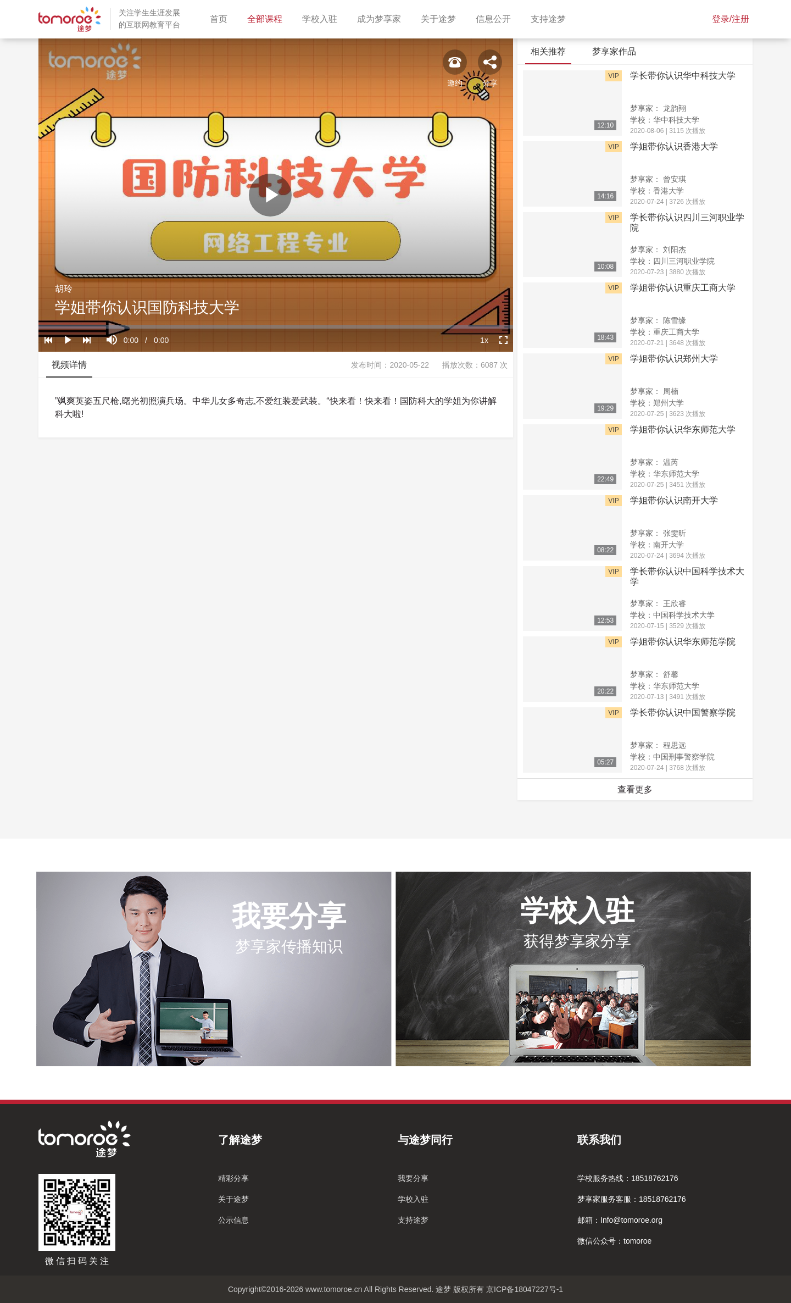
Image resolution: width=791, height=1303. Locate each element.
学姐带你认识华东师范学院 (683, 641)
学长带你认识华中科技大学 (683, 75)
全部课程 (267, 18)
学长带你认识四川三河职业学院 (687, 222)
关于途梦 (440, 18)
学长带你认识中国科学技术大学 (687, 576)
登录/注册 (730, 19)
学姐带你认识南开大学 (674, 500)
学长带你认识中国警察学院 (683, 712)
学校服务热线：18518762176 (627, 1178)
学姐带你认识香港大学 (674, 146)
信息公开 (495, 18)
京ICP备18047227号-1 (524, 1289)
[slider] (275, 327)
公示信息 (233, 1220)
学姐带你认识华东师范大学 (683, 429)
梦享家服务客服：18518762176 (631, 1199)
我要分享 (413, 1178)
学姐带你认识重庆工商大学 (683, 287)
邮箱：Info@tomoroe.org (619, 1220)
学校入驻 (322, 18)
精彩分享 (233, 1178)
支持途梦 (550, 18)
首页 (221, 18)
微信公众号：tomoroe (614, 1241)
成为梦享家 (381, 18)
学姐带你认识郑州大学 (674, 358)
